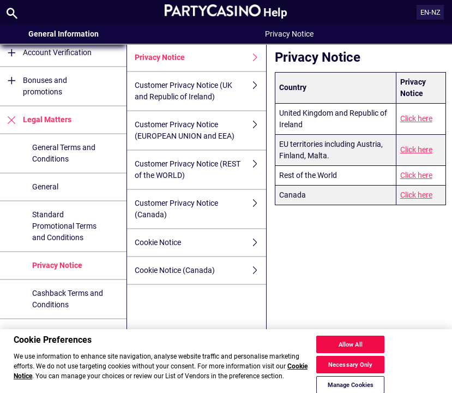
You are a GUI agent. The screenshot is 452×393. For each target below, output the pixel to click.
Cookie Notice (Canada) (200, 270)
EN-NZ (430, 12)
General (45, 186)
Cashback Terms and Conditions (67, 299)
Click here (416, 118)
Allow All (351, 350)
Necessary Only (350, 370)
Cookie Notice (200, 242)
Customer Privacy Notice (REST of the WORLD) (200, 170)
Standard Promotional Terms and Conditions (64, 226)
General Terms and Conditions (63, 153)
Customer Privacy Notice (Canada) (200, 209)
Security (36, 332)
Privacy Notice (57, 265)
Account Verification (46, 52)
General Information (63, 33)
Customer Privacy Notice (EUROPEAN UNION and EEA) (200, 130)
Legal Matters (35, 119)
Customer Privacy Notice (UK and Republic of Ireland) (200, 91)
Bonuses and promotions (33, 86)
